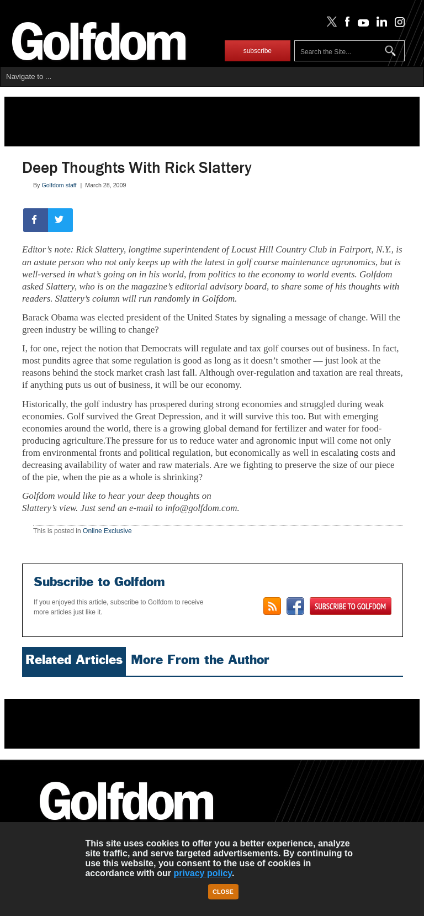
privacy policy (202, 873)
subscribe (257, 51)
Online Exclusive (107, 531)
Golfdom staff (58, 185)
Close (223, 891)
